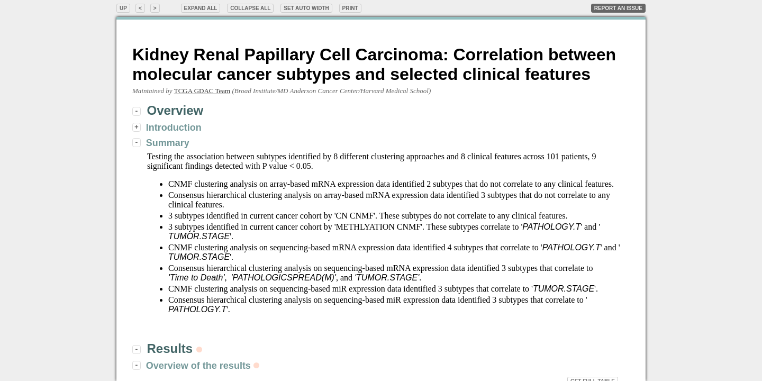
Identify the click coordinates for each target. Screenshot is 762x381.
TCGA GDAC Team (202, 91)
